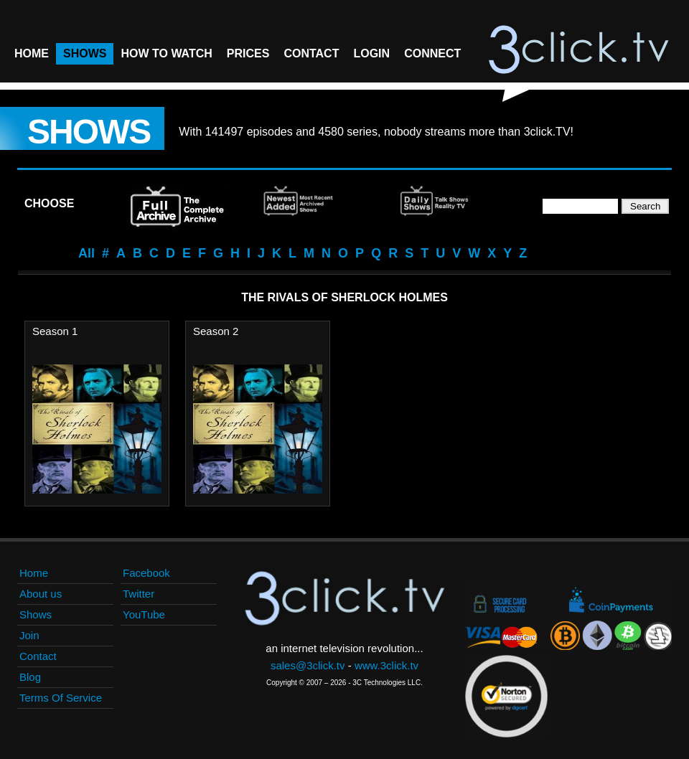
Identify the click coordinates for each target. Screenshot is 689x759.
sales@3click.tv (308, 665)
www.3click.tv (386, 665)
